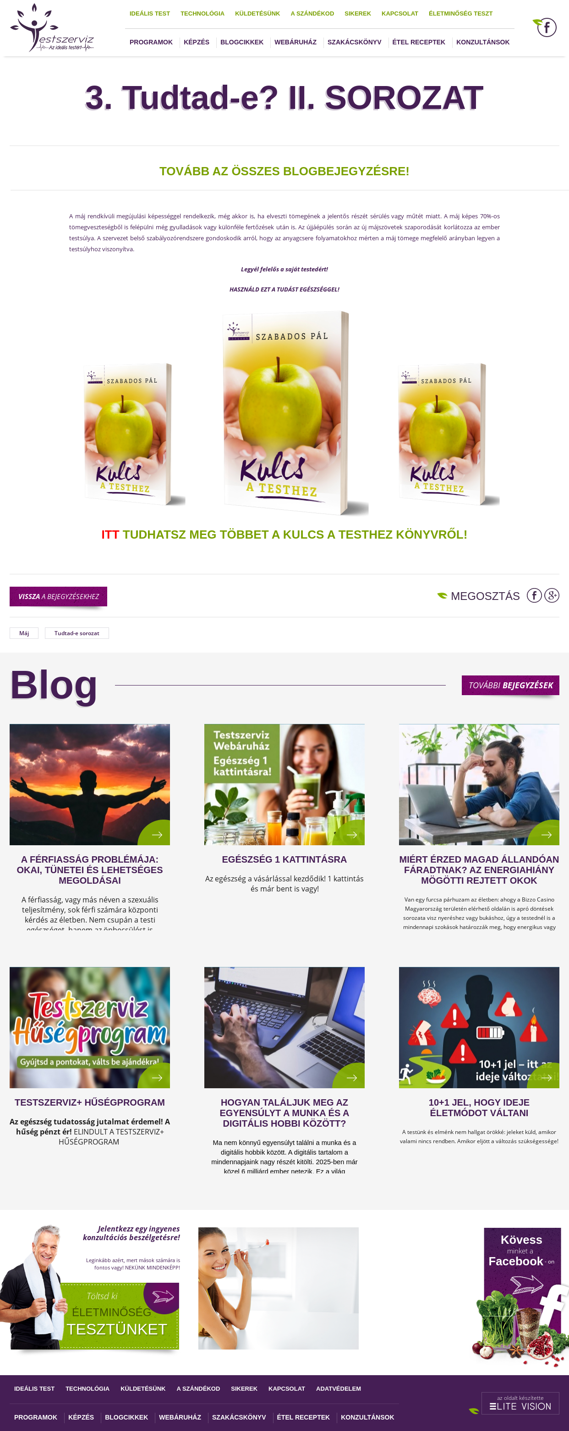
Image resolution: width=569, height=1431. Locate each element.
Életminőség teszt (460, 13)
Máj (24, 633)
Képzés (196, 42)
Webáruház (295, 42)
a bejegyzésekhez (58, 596)
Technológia (202, 13)
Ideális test (150, 13)
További (511, 685)
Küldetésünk (257, 13)
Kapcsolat (400, 13)
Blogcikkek (241, 42)
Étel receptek (419, 42)
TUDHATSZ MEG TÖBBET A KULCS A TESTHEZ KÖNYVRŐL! (285, 534)
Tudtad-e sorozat (77, 633)
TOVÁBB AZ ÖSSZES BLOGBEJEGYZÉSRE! (284, 171)
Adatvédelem (338, 1388)
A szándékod (312, 13)
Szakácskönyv (354, 42)
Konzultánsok (482, 42)
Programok (151, 42)
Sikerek (358, 13)
